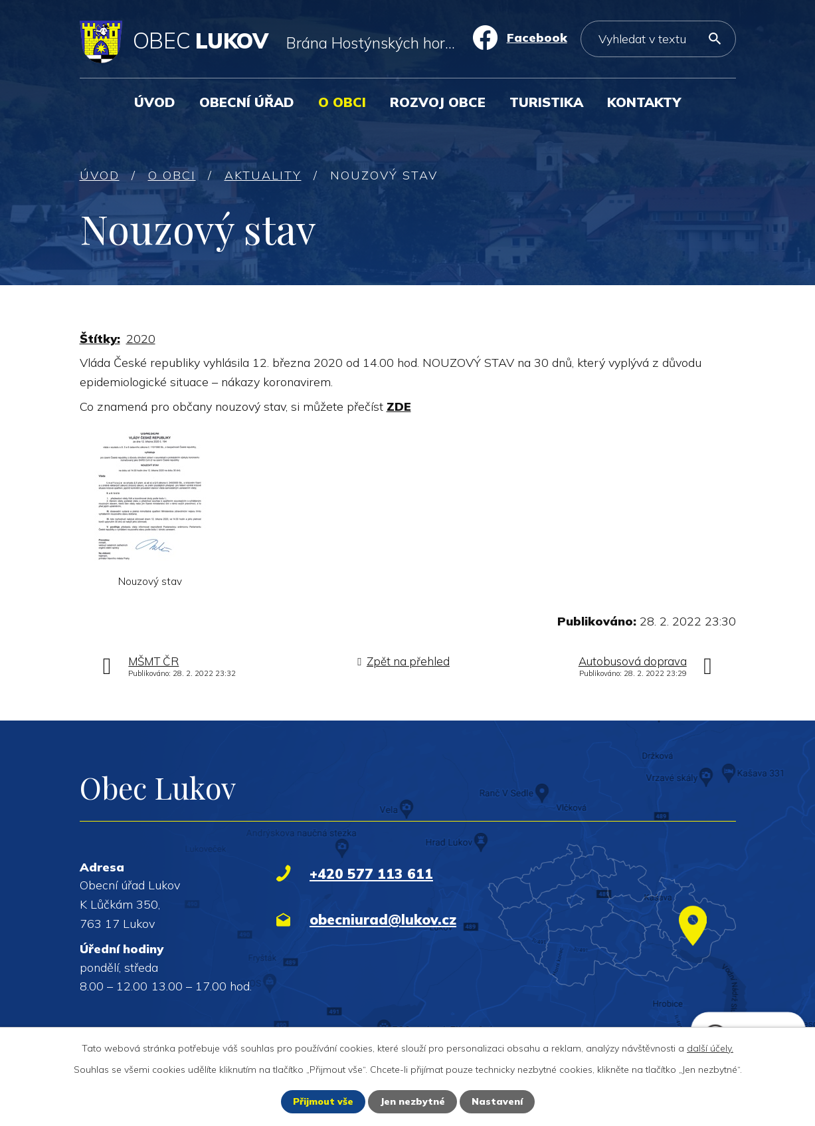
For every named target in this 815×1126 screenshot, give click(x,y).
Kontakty (644, 102)
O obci (342, 102)
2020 (140, 338)
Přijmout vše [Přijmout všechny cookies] (323, 1101)
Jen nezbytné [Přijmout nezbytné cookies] (412, 1101)
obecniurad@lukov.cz (383, 919)
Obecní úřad (246, 102)
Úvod (154, 102)
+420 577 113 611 (371, 873)
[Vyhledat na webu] (658, 39)
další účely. (710, 1048)
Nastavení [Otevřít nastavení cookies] (497, 1101)
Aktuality (263, 175)
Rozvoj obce (438, 102)
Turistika (546, 102)
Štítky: (100, 338)
